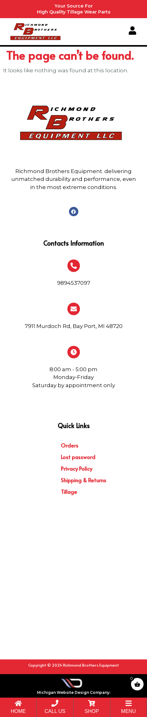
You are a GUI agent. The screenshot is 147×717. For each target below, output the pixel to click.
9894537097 (73, 283)
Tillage (69, 491)
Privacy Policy (76, 468)
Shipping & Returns (83, 480)
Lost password (78, 456)
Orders (69, 445)
